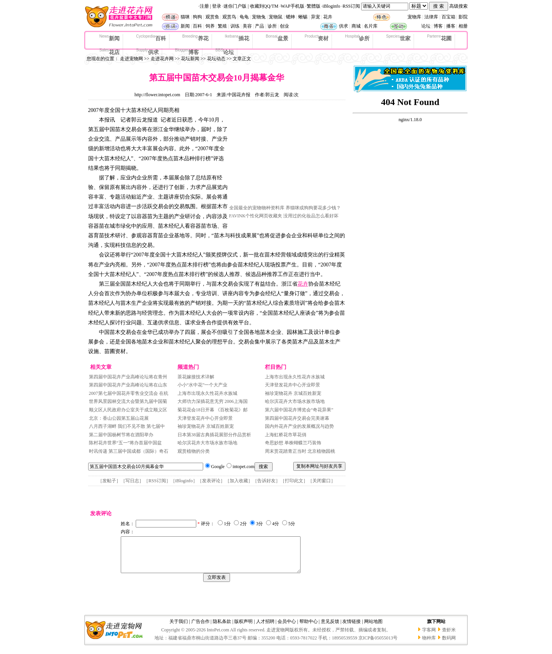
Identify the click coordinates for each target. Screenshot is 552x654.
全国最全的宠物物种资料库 (256, 207)
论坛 (425, 26)
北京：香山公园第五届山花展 (119, 418)
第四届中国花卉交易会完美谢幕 (297, 418)
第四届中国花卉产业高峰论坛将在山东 (128, 385)
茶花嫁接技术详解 (195, 377)
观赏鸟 (229, 17)
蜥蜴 (302, 17)
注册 (204, 6)
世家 (398, 38)
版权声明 (243, 628)
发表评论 (211, 480)
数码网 (449, 644)
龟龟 (244, 17)
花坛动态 (216, 58)
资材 (317, 38)
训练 (235, 26)
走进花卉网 (162, 58)
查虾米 (449, 636)
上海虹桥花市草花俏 (285, 434)
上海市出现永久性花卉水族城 (207, 393)
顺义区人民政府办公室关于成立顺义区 (128, 409)
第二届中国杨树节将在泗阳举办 (121, 434)
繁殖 (222, 26)
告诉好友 (266, 480)
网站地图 (373, 628)
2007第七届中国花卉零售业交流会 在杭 (128, 393)
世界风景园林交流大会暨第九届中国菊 (128, 401)
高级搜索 (458, 6)
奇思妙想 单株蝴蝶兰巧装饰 (293, 442)
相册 (463, 26)
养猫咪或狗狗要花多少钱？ (313, 207)
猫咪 (185, 17)
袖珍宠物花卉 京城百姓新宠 (205, 426)
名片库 (371, 26)
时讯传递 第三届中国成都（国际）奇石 (128, 451)
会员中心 (287, 628)
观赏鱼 (212, 17)
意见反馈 (330, 628)
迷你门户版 (234, 6)
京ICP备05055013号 (378, 644)
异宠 (315, 17)
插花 (237, 38)
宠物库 (414, 17)
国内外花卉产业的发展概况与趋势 (299, 426)
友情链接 (351, 628)
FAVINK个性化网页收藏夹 (256, 216)
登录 (216, 6)
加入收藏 (239, 480)
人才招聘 (265, 628)
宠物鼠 (276, 17)
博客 (438, 26)
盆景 (277, 38)
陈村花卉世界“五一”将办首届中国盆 (125, 442)
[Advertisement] (286, 154)
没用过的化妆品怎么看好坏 (310, 216)
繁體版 (313, 6)
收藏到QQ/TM (264, 6)
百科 (197, 26)
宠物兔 (259, 17)
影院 (463, 17)
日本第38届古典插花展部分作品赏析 (214, 434)
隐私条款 (222, 628)
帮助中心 (308, 628)
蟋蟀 (290, 17)
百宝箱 (448, 17)
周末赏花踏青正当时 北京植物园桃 (300, 451)
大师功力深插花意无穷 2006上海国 (212, 401)
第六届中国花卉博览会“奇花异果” (299, 409)
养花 (195, 38)
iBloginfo (331, 6)
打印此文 (294, 480)
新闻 (185, 26)
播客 (450, 26)
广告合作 (200, 628)
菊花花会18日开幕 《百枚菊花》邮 (212, 409)
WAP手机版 (292, 6)
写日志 (132, 480)
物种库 (429, 644)
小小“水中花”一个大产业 (202, 385)
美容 (247, 26)
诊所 (272, 26)
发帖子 (109, 480)
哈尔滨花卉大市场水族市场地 (207, 442)
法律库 (431, 17)
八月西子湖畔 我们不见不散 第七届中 (127, 426)
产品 (259, 26)
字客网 (429, 636)
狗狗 (197, 17)
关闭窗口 (321, 480)
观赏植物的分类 (193, 451)
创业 (284, 26)
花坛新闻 (190, 58)
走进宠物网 (131, 58)
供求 (343, 26)
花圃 (439, 38)
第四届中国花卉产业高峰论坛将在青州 (128, 377)
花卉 (327, 17)
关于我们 (178, 628)
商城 (356, 26)
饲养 (210, 26)
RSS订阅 (351, 6)
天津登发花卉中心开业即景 (205, 418)
